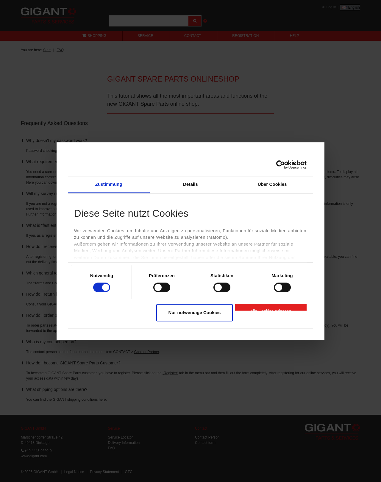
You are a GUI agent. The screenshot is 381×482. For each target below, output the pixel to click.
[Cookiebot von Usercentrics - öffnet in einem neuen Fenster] (280, 164)
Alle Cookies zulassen (270, 310)
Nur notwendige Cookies (194, 312)
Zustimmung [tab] (108, 184)
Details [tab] (190, 184)
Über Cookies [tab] (272, 184)
